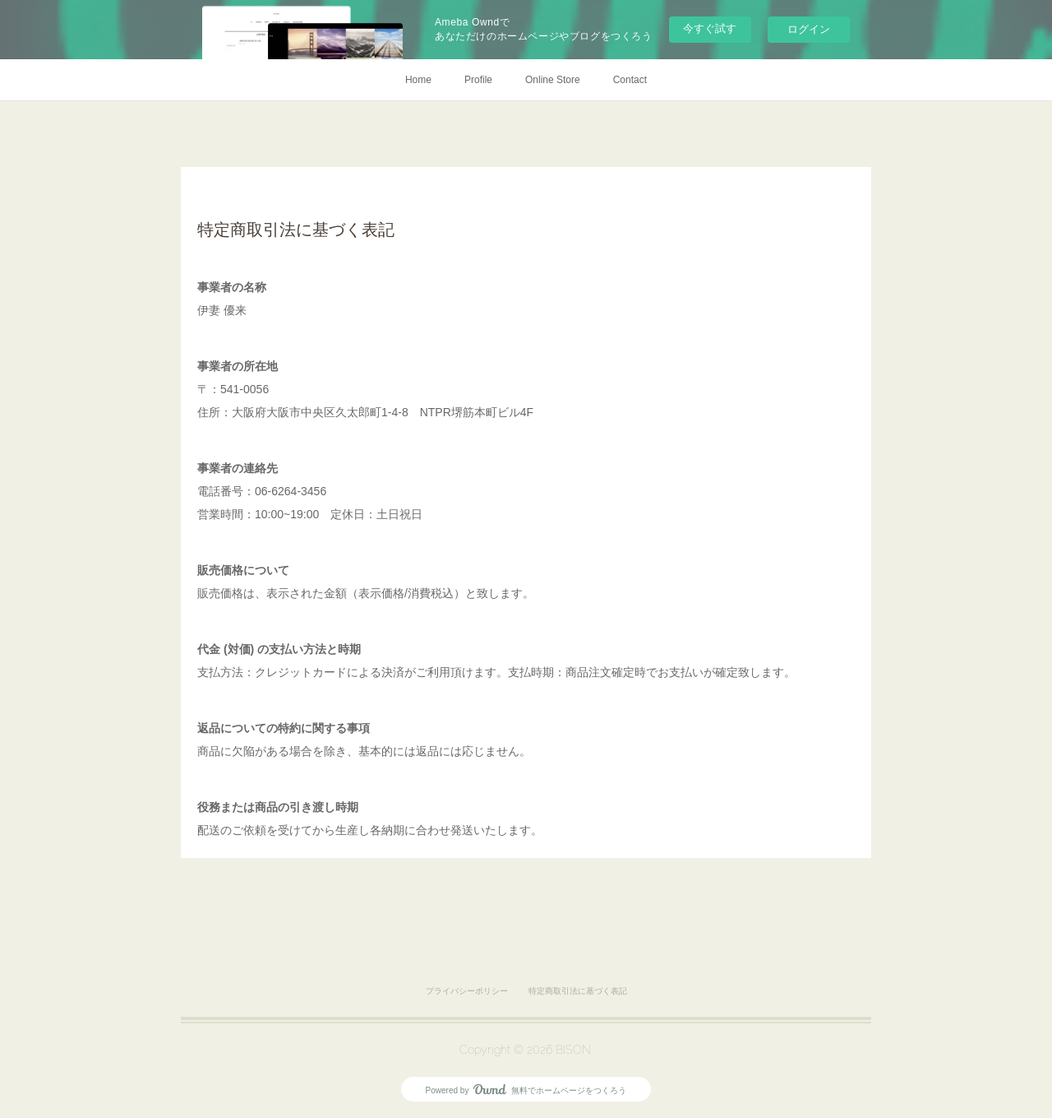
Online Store (552, 80)
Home (418, 80)
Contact (630, 80)
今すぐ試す (709, 28)
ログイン (808, 29)
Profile (478, 80)
